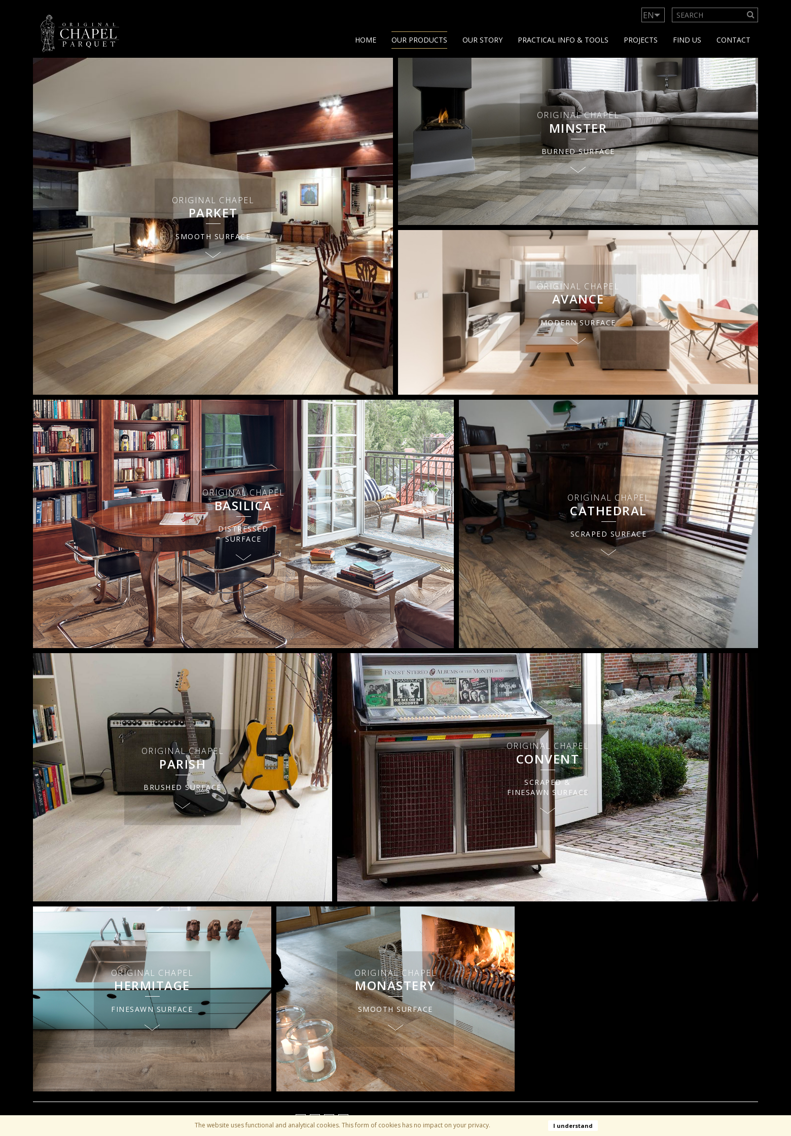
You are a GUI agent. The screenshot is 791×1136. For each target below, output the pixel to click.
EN (648, 15)
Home (365, 40)
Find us (687, 40)
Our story (482, 40)
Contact (733, 40)
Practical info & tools (563, 40)
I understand (573, 1125)
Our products (419, 40)
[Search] (751, 15)
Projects (641, 40)
